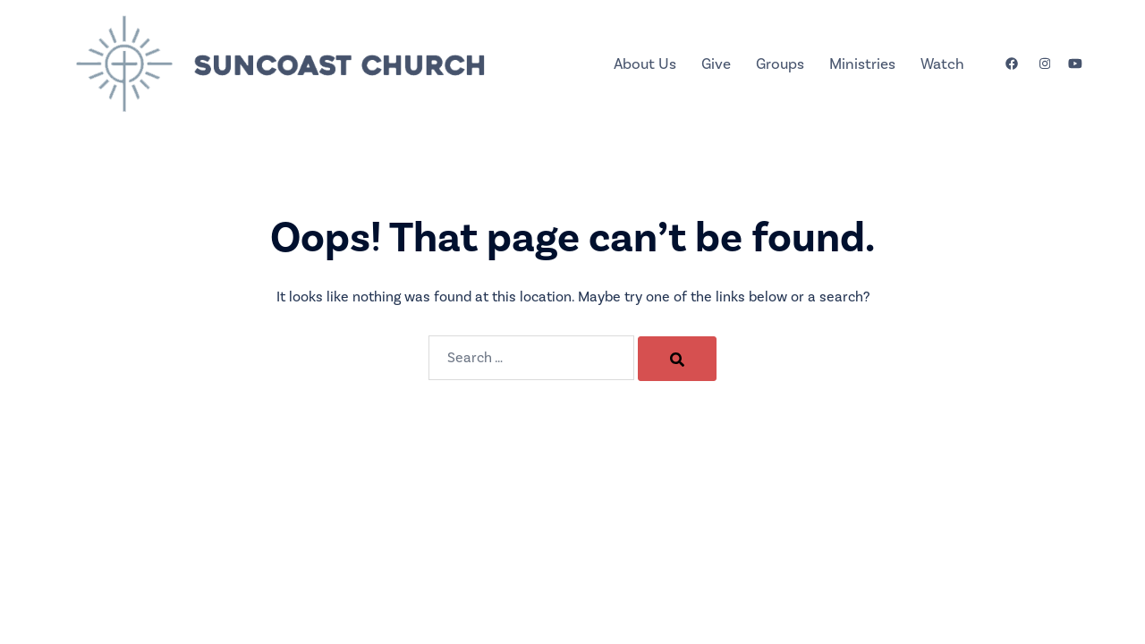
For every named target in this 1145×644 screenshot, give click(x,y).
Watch (942, 64)
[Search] (677, 358)
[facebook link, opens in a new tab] (1011, 63)
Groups (780, 64)
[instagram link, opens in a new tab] (1043, 63)
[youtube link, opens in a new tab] (1075, 63)
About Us (645, 64)
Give (716, 64)
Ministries (862, 64)
